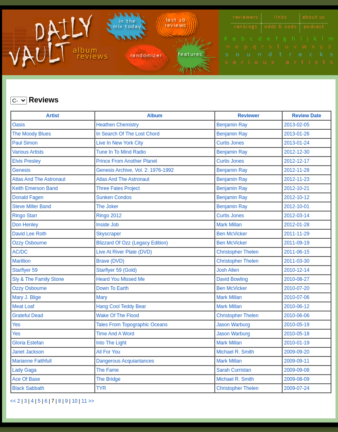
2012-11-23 (296, 179)
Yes (16, 325)
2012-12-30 (296, 152)
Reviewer (248, 116)
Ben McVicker (231, 234)
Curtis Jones (230, 143)
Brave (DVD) (110, 261)
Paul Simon (25, 143)
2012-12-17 (296, 161)
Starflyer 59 (25, 270)
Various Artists (28, 152)
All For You (108, 352)
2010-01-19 (296, 343)
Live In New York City (119, 143)
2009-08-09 (296, 379)
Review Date (306, 116)
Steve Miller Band (31, 206)
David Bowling (232, 279)
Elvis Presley (26, 161)
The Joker (107, 206)
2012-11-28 (296, 170)
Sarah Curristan (233, 370)
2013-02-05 (296, 125)
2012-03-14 (296, 215)
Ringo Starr (25, 215)
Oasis (18, 125)
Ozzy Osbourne (29, 243)
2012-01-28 (296, 225)
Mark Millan (229, 225)
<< (13, 401)
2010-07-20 (296, 288)
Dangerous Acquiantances (125, 361)
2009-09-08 (296, 370)
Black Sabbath (28, 388)
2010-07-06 (296, 297)
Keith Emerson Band (35, 188)
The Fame (107, 370)
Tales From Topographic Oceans (132, 325)
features (190, 55)
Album (154, 116)
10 (74, 401)
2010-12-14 (296, 270)
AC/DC (20, 252)
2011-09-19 (296, 243)
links (280, 18)
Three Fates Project (118, 188)
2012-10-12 (296, 197)
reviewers (246, 18)
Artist (52, 116)
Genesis (21, 170)
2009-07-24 (296, 388)
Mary (102, 297)
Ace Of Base (26, 379)
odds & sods (280, 28)
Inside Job (107, 225)
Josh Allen (227, 270)
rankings (245, 28)
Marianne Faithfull (32, 361)
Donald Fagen (27, 197)
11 (84, 401)
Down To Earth (112, 288)
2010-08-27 (296, 279)
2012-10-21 (296, 188)
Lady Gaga (24, 370)
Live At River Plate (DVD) (124, 252)
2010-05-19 (296, 325)
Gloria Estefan (28, 343)
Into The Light (111, 343)
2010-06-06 (296, 315)
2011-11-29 (296, 234)
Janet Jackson (28, 352)
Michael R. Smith (235, 352)
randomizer (146, 57)
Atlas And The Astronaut (39, 179)
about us (313, 18)
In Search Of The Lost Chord (128, 134)
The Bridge (108, 379)
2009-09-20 (296, 352)
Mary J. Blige (26, 297)
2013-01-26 (296, 134)
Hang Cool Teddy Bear (121, 306)
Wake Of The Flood (117, 315)
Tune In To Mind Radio (121, 152)
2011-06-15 (296, 252)
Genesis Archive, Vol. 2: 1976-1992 (135, 170)
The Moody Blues (31, 134)
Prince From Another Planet (126, 161)
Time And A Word (115, 334)
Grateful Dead (27, 315)
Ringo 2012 (109, 215)
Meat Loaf (23, 306)
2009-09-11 (296, 361)
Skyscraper (108, 234)
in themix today (127, 25)
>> (91, 401)
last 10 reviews (176, 24)
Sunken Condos (114, 197)
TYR (101, 388)
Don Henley (25, 225)
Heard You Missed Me (120, 279)
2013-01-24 (296, 143)
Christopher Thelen (237, 252)
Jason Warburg (233, 325)
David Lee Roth (29, 234)
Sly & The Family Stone (38, 279)
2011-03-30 (296, 261)
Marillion (21, 261)
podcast (314, 28)
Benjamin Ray (231, 125)
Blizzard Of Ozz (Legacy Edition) (132, 243)
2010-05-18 (296, 334)
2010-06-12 (296, 306)
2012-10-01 (296, 206)
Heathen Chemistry (117, 125)
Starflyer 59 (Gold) (116, 270)
